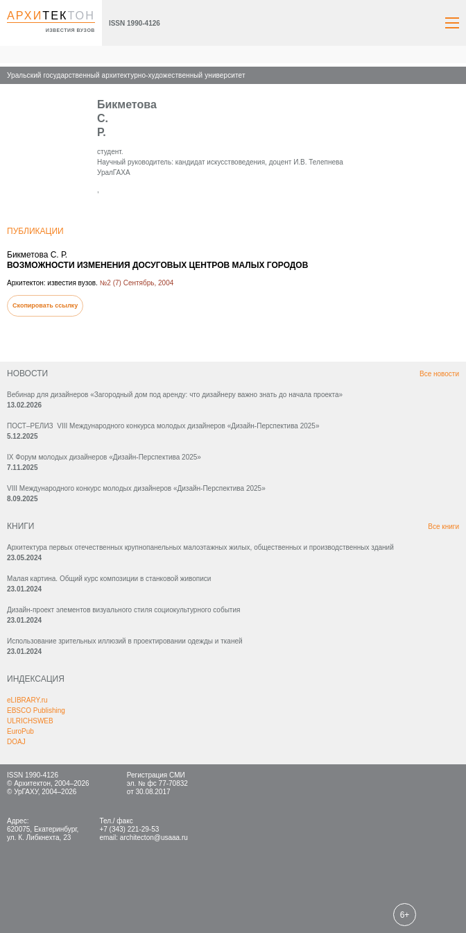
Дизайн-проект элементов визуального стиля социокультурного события (123, 610)
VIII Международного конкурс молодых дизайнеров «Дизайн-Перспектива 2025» (136, 488)
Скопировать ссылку (45, 305)
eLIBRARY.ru (27, 700)
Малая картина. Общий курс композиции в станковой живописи (109, 578)
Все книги (443, 526)
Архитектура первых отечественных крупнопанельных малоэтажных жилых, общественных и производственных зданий (200, 547)
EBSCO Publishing (36, 710)
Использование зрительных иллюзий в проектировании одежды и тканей (125, 641)
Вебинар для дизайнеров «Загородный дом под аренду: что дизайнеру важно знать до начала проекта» (175, 394)
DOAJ (16, 742)
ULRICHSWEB (30, 721)
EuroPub (20, 731)
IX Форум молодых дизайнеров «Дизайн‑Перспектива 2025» (104, 457)
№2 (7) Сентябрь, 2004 (137, 283)
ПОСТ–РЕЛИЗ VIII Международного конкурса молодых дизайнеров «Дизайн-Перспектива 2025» (163, 426)
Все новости (439, 374)
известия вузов (70, 30)
